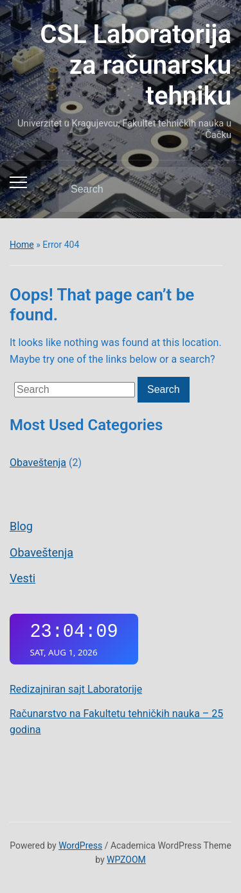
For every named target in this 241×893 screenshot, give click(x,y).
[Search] (128, 189)
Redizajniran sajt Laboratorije (76, 689)
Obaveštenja (41, 552)
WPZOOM (126, 859)
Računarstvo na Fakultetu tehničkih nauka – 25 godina (116, 721)
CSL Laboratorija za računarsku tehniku (135, 65)
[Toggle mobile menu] (18, 182)
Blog (21, 526)
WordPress (80, 845)
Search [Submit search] (211, 189)
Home (22, 244)
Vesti (22, 578)
